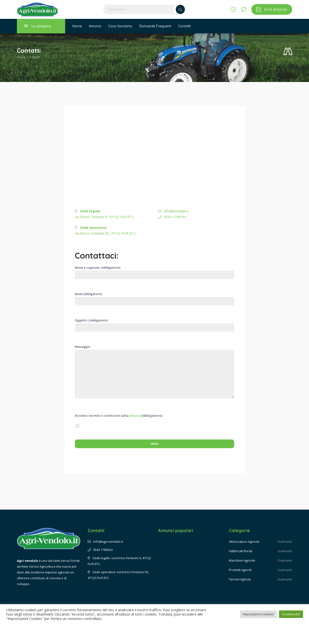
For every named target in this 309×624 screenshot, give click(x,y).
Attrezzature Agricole (244, 541)
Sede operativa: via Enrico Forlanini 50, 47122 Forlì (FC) (118, 575)
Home (77, 26)
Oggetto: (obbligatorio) (154, 325)
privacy (134, 415)
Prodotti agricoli (240, 570)
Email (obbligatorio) (154, 297)
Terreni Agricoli (240, 579)
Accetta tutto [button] (291, 614)
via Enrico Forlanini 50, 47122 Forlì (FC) (105, 230)
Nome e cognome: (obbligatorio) (154, 272)
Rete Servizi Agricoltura (38, 566)
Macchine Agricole (242, 560)
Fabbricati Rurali (240, 551)
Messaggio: (154, 376)
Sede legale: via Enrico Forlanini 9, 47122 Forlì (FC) (119, 561)
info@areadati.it (173, 211)
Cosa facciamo (121, 26)
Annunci (95, 26)
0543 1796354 (172, 217)
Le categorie (37, 26)
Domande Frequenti (156, 26)
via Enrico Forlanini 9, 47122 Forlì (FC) (104, 214)
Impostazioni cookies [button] (258, 614)
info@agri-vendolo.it (105, 541)
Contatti (185, 26)
